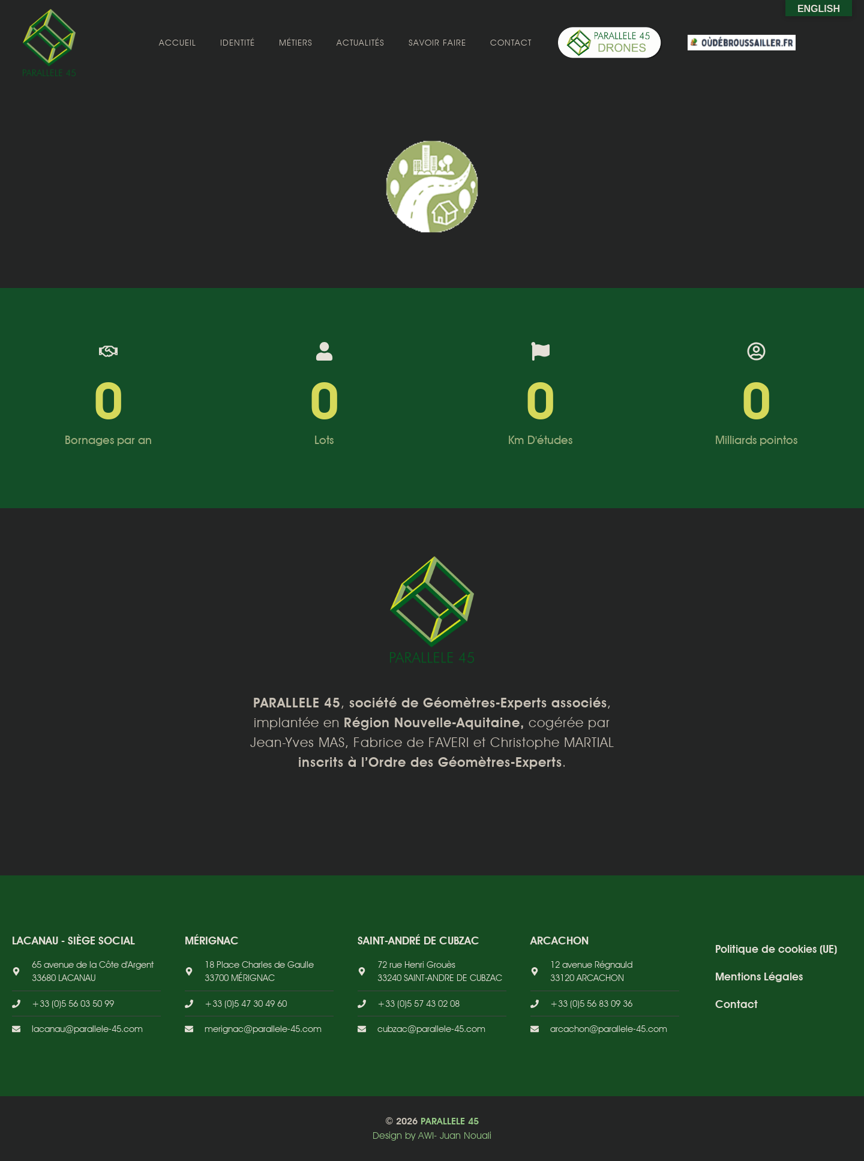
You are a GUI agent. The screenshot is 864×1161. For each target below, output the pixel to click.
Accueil (177, 42)
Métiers (296, 42)
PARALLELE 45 (450, 1121)
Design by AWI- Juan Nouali (432, 1135)
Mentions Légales (759, 976)
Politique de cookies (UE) (776, 949)
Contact (511, 42)
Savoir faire (437, 42)
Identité (237, 42)
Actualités (361, 42)
